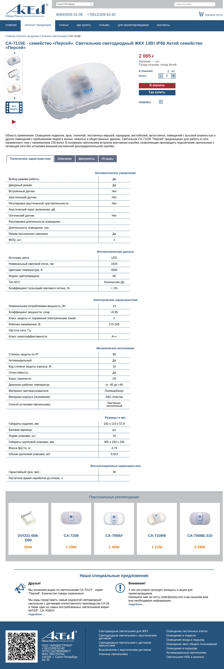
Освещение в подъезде (181, 648)
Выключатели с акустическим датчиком (125, 649)
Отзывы (104, 25)
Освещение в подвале (181, 635)
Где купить (84, 25)
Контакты (163, 25)
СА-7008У (114, 535)
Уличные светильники (54, 36)
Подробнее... (36, 614)
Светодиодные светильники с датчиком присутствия (125, 644)
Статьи (63, 25)
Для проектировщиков (133, 25)
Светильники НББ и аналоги (185, 656)
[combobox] (75, 4)
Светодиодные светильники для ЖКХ (123, 631)
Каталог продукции (38, 25)
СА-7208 (71, 535)
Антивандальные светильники (186, 652)
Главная (11, 25)
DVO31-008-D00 (28, 537)
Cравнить (145, 102)
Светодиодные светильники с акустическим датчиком (128, 637)
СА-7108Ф (157, 535)
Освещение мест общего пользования (191, 644)
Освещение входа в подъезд (185, 639)
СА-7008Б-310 (199, 535)
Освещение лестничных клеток (187, 631)
